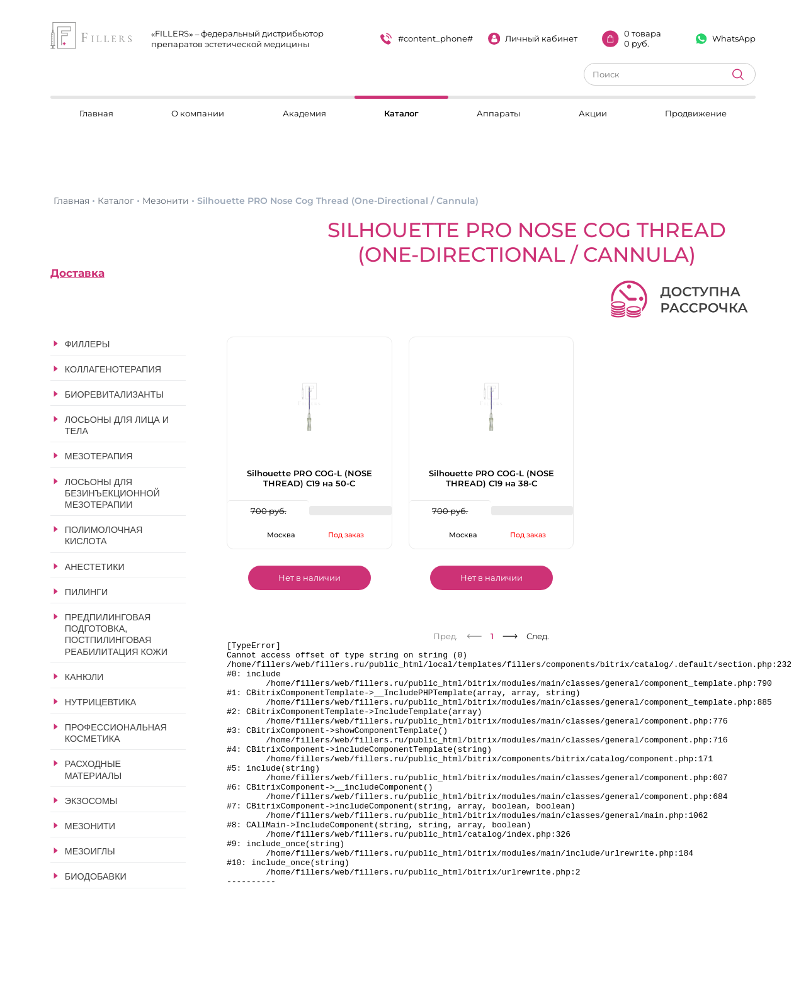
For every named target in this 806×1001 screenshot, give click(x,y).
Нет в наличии (309, 578)
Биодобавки (96, 876)
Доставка (77, 273)
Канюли (84, 677)
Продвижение (696, 113)
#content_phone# (426, 38)
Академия (304, 113)
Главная (96, 113)
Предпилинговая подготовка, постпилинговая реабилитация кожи (116, 634)
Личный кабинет (533, 38)
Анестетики (95, 567)
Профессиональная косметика (116, 733)
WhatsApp (726, 38)
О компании (197, 113)
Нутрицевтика (101, 702)
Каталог (401, 113)
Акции (593, 113)
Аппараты (498, 113)
